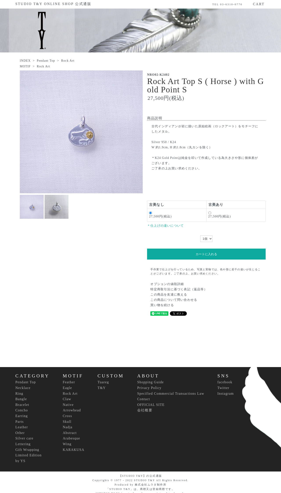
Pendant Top (46, 60)
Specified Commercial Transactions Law (170, 393)
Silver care (24, 438)
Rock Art (67, 60)
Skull (67, 421)
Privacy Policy (149, 388)
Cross (67, 416)
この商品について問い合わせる (173, 299)
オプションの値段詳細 (167, 284)
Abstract (70, 433)
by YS (20, 461)
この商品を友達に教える (168, 294)
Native (68, 405)
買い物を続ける (162, 305)
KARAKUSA (74, 450)
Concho (21, 410)
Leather (21, 427)
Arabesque (71, 438)
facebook (224, 382)
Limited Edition (28, 455)
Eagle (67, 388)
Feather (69, 382)
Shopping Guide (150, 382)
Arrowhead (72, 410)
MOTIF (25, 66)
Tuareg (103, 382)
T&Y (101, 388)
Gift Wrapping (27, 450)
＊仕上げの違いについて (165, 225)
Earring (21, 416)
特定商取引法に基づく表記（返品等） (178, 289)
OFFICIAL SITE (151, 405)
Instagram (225, 393)
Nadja (67, 427)
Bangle (21, 399)
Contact (143, 399)
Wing (67, 444)
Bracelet (22, 405)
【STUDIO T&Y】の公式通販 (140, 475)
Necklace (23, 388)
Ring (19, 393)
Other (20, 433)
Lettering (23, 444)
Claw (67, 399)
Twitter (223, 388)
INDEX (25, 60)
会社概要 (144, 410)
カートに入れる (206, 254)
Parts (19, 421)
